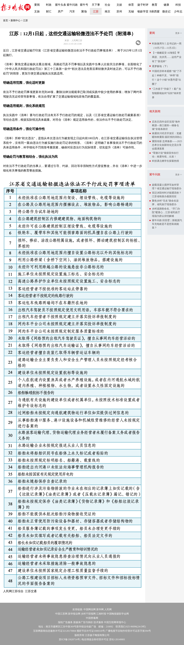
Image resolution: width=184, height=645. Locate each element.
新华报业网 (74, 613)
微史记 (166, 11)
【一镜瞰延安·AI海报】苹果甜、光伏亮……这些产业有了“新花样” (166, 57)
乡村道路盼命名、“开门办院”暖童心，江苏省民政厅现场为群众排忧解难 (166, 212)
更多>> (178, 33)
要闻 (37, 4)
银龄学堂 (142, 11)
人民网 (108, 609)
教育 (154, 4)
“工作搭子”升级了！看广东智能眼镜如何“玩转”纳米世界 (166, 93)
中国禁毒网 (92, 618)
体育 (131, 4)
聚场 (84, 11)
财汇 (49, 11)
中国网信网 (89, 609)
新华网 (100, 609)
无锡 (131, 11)
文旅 (37, 11)
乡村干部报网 (88, 613)
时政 (49, 4)
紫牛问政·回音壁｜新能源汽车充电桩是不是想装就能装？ (167, 224)
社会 (107, 4)
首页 (5, 20)
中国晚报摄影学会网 (118, 613)
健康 (166, 4)
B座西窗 (155, 11)
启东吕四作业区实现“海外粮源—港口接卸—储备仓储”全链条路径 (166, 125)
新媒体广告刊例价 (83, 622)
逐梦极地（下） (160, 66)
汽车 (72, 11)
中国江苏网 (61, 613)
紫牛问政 (72, 4)
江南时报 (101, 613)
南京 (107, 11)
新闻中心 (15, 20)
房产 (60, 11)
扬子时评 (142, 4)
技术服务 (98, 622)
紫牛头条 (60, 4)
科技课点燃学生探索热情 (165, 161)
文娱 (119, 4)
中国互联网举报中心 (115, 622)
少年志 (178, 11)
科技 (178, 4)
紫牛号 (84, 4)
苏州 (119, 11)
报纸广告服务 (65, 622)
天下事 (96, 4)
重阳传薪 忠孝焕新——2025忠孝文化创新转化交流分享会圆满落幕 (167, 145)
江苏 (96, 11)
